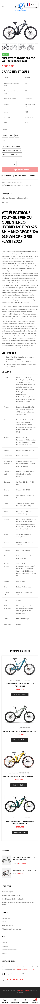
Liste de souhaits (7, 925)
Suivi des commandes (9, 949)
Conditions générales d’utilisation (13, 899)
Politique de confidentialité (11, 895)
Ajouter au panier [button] (20, 832)
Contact (4, 953)
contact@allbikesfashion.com (24, 969)
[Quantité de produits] (9, 163)
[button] (33, 22)
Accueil (4, 942)
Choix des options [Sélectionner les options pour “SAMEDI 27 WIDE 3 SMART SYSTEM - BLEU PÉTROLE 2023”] (20, 694)
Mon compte (6, 918)
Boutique (5, 946)
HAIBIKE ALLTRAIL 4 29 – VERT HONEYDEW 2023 (19, 731)
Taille (3, 140)
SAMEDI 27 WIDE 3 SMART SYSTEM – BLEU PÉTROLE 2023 (20, 684)
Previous (36, 49)
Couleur (4, 129)
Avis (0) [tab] (5, 202)
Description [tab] (7, 193)
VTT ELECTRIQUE (26, 185)
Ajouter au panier (21, 169)
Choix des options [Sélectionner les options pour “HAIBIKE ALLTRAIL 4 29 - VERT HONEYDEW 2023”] (19, 740)
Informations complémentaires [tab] (15, 197)
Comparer (7, 175)
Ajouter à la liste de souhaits (25, 175)
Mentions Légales (7, 891)
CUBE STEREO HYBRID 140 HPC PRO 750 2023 (18, 776)
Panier (4, 921)
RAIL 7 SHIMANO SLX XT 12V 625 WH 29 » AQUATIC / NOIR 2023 (20, 822)
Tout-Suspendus (15, 185)
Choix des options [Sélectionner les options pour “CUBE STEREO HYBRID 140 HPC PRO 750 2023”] (18, 785)
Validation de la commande (11, 929)
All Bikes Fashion (23, 990)
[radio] (5, 135)
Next (36, 45)
